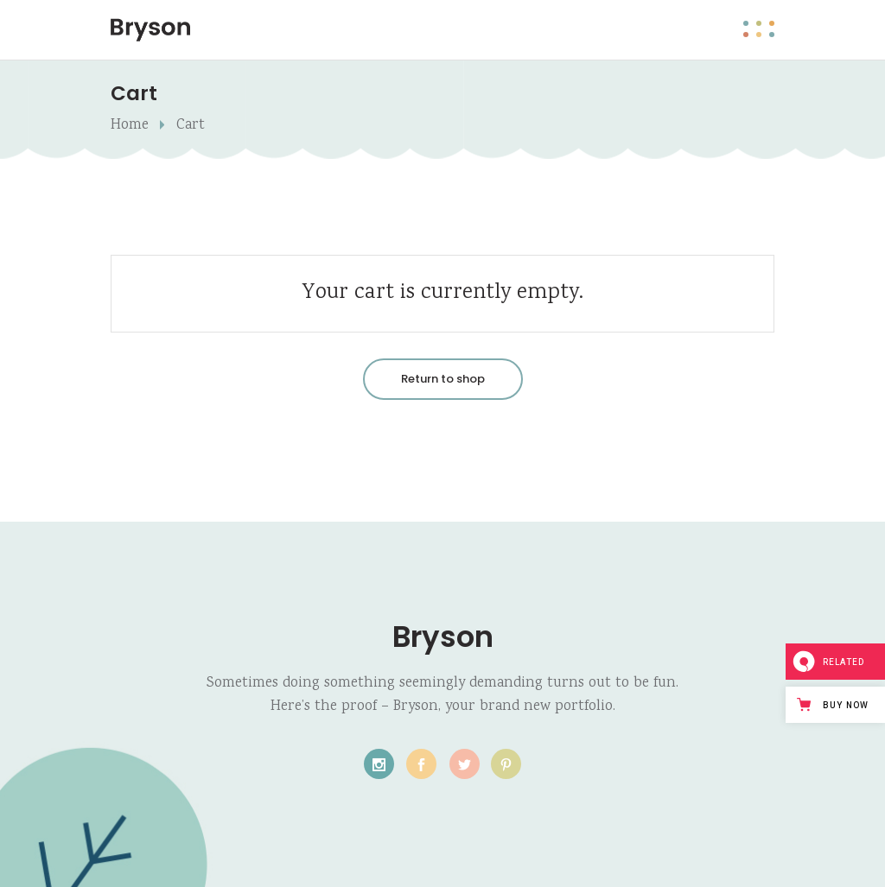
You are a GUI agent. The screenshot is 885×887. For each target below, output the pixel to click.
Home (130, 125)
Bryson (442, 636)
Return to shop (443, 379)
